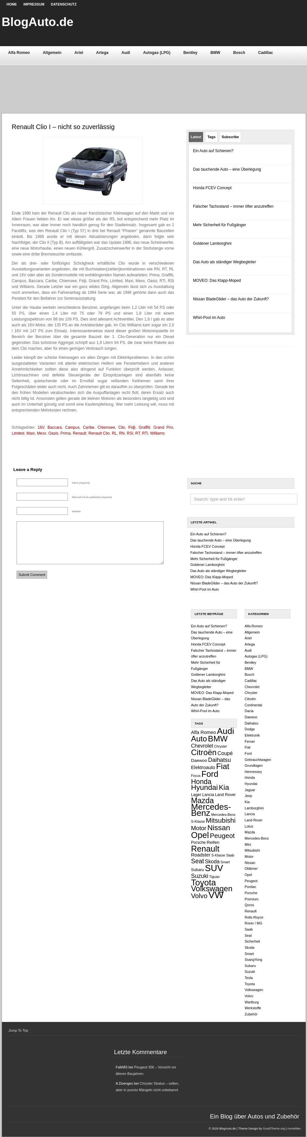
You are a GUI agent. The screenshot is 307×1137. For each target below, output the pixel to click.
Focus (195, 776)
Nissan (218, 827)
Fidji (131, 427)
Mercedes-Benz (211, 810)
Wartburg (252, 1002)
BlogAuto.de (37, 22)
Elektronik (252, 735)
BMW (215, 52)
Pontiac (250, 887)
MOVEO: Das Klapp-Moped (217, 280)
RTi (145, 433)
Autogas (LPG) (156, 52)
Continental (253, 705)
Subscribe (230, 137)
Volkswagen (211, 888)
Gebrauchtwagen (258, 760)
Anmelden (294, 1128)
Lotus (249, 826)
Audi (126, 52)
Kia (224, 787)
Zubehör (251, 1014)
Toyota (203, 882)
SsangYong (253, 959)
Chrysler (220, 746)
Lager (196, 794)
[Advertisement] (153, 82)
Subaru (197, 870)
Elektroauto (203, 767)
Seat (197, 861)
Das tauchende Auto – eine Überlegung (227, 169)
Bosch (239, 52)
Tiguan (214, 877)
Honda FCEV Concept (212, 188)
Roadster (201, 854)
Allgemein (52, 52)
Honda (201, 782)
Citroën (204, 752)
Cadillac (265, 52)
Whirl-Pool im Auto (209, 317)
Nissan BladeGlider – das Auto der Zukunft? (231, 299)
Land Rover (225, 794)
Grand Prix (163, 427)
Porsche (198, 842)
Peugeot (222, 835)
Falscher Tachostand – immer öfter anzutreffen (233, 206)
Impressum (34, 4)
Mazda (202, 800)
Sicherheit (252, 941)
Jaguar (250, 790)
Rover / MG (253, 923)
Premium (252, 899)
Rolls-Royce (254, 917)
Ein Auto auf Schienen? (213, 151)
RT (137, 433)
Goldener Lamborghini (212, 243)
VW (216, 894)
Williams (157, 433)
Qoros (249, 905)
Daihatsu (219, 760)
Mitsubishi (221, 820)
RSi (130, 433)
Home (11, 4)
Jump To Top (18, 1030)
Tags (211, 137)
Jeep (248, 796)
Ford (209, 773)
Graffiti (144, 427)
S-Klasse (218, 855)
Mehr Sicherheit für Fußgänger (219, 225)
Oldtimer (251, 868)
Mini (248, 844)
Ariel (78, 52)
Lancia (208, 794)
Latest (196, 137)
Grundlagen (254, 765)
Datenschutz (64, 4)
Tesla (249, 978)
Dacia (249, 711)
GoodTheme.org (274, 1128)
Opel (200, 835)
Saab (230, 855)
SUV (214, 868)
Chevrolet (202, 746)
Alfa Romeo (19, 52)
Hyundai (204, 787)
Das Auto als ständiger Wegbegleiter (224, 262)
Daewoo (199, 760)
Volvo (199, 895)
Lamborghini (254, 808)
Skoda (212, 861)
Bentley (190, 52)
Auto (199, 738)
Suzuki (199, 876)
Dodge (250, 729)
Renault (205, 848)
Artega (102, 52)
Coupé (225, 753)
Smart (225, 862)
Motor (198, 828)
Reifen (213, 842)
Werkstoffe (253, 1008)
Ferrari (250, 741)
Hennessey (253, 772)
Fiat (222, 766)
